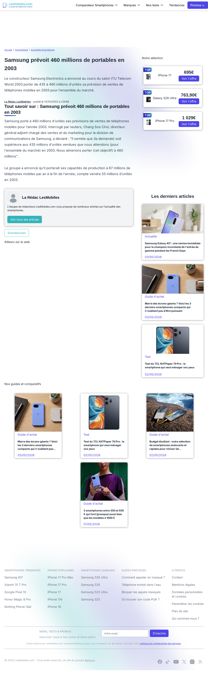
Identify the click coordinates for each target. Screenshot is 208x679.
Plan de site (180, 611)
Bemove (90, 660)
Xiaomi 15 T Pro (15, 585)
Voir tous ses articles (24, 219)
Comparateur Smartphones (97, 5)
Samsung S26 (90, 585)
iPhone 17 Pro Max (60, 577)
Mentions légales (183, 585)
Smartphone (21, 49)
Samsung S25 (90, 599)
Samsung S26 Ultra (94, 577)
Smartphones (17, 233)
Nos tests (154, 5)
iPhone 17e (55, 599)
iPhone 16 (54, 607)
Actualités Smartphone (43, 49)
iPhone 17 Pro (57, 585)
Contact (177, 577)
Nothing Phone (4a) (17, 607)
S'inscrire (159, 633)
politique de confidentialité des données (160, 643)
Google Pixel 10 (15, 592)
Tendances (177, 5)
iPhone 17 (54, 592)
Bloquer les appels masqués (141, 592)
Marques (132, 5)
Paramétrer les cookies (188, 604)
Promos (197, 5)
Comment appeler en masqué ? (143, 577)
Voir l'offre (189, 78)
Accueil (8, 49)
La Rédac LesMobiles (17, 101)
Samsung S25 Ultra (94, 592)
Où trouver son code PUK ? (141, 599)
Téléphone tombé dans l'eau (141, 585)
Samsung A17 (13, 577)
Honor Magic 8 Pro (17, 599)
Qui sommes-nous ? (185, 618)
